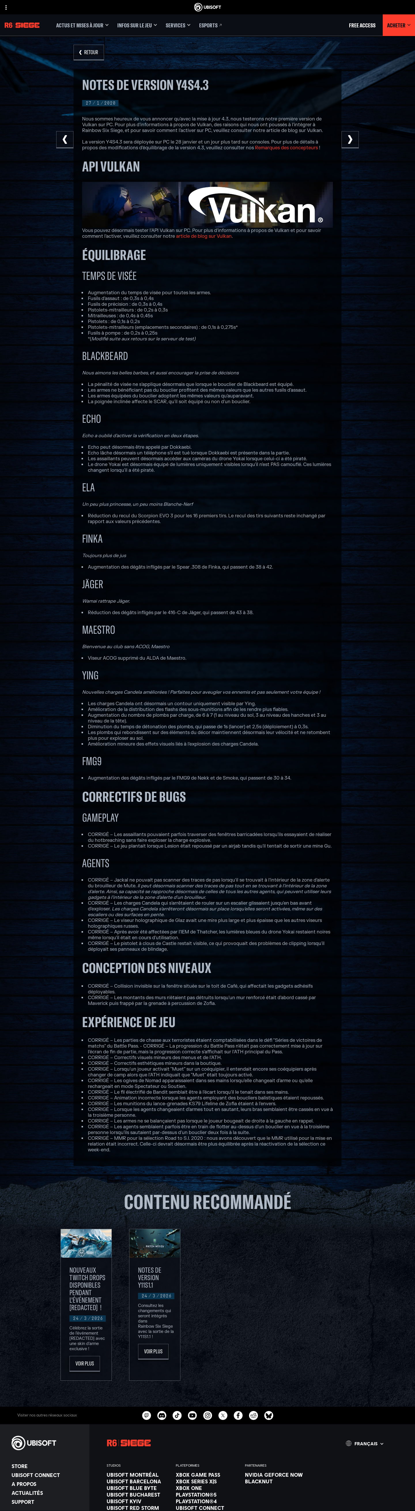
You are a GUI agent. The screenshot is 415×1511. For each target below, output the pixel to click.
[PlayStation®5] (207, 1498)
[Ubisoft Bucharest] (138, 1498)
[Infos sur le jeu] (137, 25)
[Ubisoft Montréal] (138, 1478)
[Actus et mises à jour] (82, 25)
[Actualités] (48, 1496)
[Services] (178, 25)
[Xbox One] (207, 1491)
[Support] (48, 1505)
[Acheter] (399, 25)
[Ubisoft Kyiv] (138, 1505)
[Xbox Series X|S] (207, 1485)
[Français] (364, 1447)
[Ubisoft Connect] (48, 1478)
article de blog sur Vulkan (204, 236)
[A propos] (48, 1487)
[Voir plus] (84, 1367)
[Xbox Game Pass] (207, 1478)
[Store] (48, 1469)
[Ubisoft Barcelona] (138, 1485)
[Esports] (211, 25)
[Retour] (88, 53)
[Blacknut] (276, 1485)
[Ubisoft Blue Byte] (138, 1491)
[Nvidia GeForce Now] (276, 1478)
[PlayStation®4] (207, 1505)
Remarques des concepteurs (286, 148)
